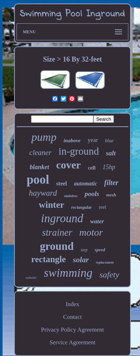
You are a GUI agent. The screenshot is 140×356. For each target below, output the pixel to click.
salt (110, 153)
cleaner (40, 152)
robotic (31, 277)
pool (37, 179)
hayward (43, 193)
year (93, 140)
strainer (57, 232)
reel (102, 207)
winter (51, 205)
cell (92, 168)
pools (92, 193)
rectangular (81, 207)
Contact (72, 317)
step (84, 249)
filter (111, 182)
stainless (71, 196)
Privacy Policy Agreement (72, 329)
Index (72, 304)
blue (109, 140)
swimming (68, 272)
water (97, 221)
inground (62, 218)
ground (57, 246)
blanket (39, 167)
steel (61, 183)
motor (91, 232)
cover (68, 165)
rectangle (48, 259)
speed (100, 249)
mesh (111, 194)
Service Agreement (73, 342)
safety (109, 274)
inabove (71, 140)
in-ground (79, 151)
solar (81, 259)
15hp (109, 167)
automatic (85, 183)
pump (43, 137)
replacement (105, 262)
